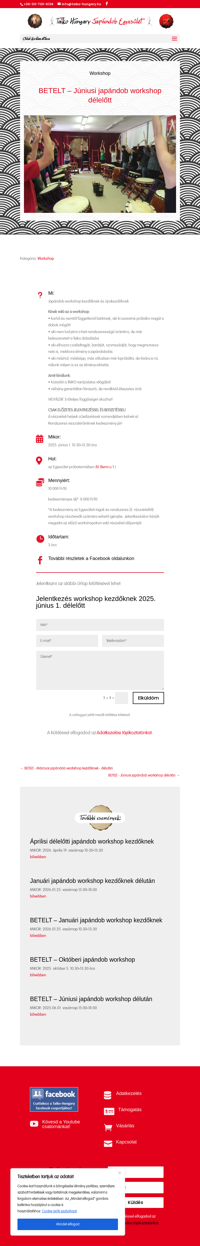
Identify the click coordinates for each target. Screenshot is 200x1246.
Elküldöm (148, 698)
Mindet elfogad (67, 1224)
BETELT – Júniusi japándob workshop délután (91, 999)
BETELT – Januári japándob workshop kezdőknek (96, 920)
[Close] (119, 1173)
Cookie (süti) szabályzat (59, 1211)
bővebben (38, 857)
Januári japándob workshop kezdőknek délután (92, 880)
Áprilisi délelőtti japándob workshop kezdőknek (92, 841)
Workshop (100, 73)
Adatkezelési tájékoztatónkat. (125, 733)
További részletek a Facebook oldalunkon (91, 558)
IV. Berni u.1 (105, 467)
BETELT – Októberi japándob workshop (82, 959)
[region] (67, 1202)
